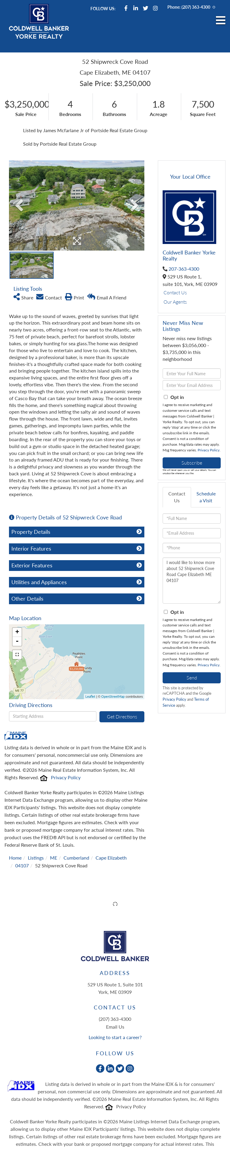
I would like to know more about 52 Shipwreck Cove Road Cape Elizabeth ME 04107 (192, 580)
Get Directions (122, 716)
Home (15, 857)
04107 (22, 865)
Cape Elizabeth (111, 857)
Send (192, 677)
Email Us (115, 1027)
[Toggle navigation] (221, 20)
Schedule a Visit (206, 497)
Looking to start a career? (115, 1037)
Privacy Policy (66, 777)
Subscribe (191, 462)
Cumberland (76, 857)
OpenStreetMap (113, 696)
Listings (36, 857)
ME (53, 857)
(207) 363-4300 (195, 7)
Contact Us (175, 292)
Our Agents (175, 302)
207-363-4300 (184, 269)
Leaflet (90, 696)
